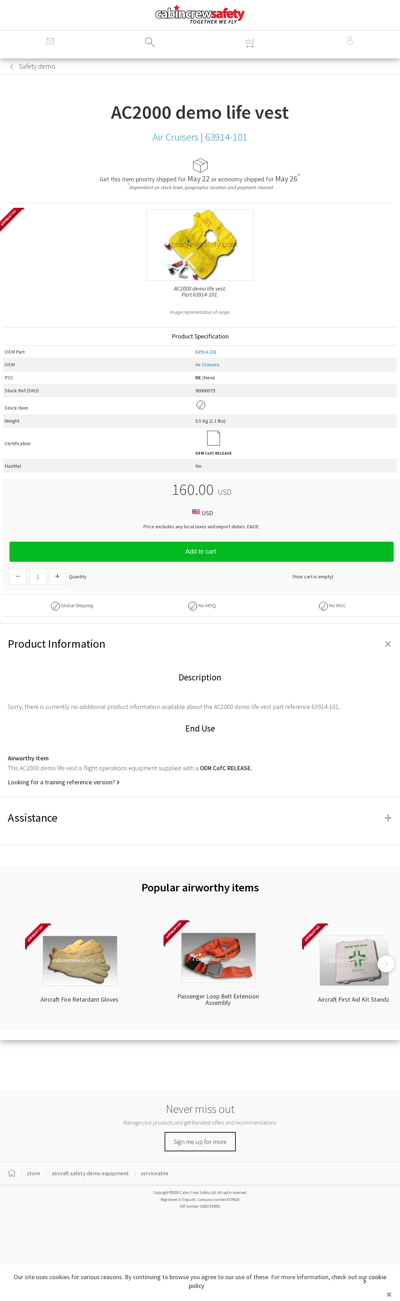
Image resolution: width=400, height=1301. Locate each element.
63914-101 (206, 352)
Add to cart (201, 551)
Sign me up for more (200, 1142)
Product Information (200, 644)
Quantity (78, 576)
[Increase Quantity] (57, 576)
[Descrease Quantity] (18, 576)
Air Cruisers (207, 364)
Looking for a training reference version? (61, 782)
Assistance (200, 818)
